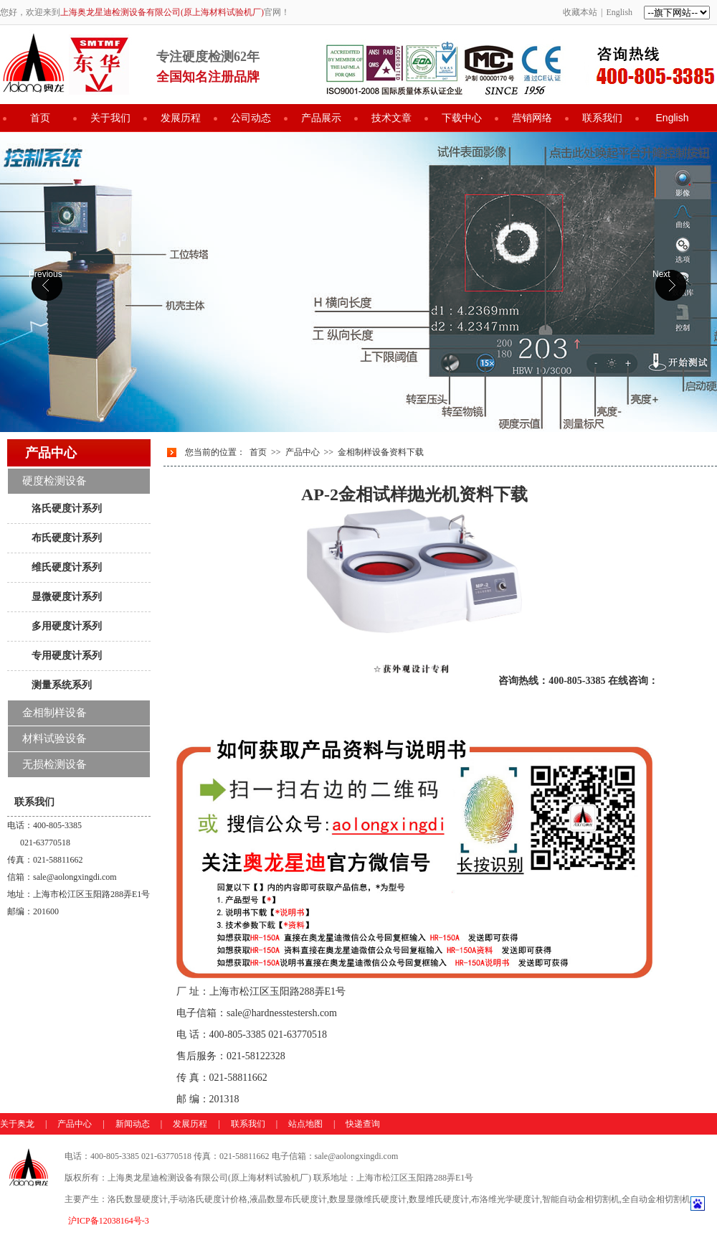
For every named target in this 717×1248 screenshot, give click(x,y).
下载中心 (462, 117)
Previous (45, 274)
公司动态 (251, 117)
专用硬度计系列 (67, 655)
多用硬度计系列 (67, 626)
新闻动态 (132, 1124)
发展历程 (181, 117)
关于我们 (110, 117)
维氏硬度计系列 (67, 567)
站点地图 (305, 1124)
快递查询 (363, 1124)
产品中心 (302, 452)
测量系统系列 (62, 685)
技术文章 (391, 117)
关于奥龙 (17, 1124)
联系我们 (602, 117)
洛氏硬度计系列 (67, 508)
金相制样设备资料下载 (381, 452)
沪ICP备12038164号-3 (108, 1221)
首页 (40, 117)
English (619, 12)
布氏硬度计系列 (67, 537)
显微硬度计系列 (67, 596)
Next (661, 274)
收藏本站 (580, 12)
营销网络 (532, 117)
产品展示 (321, 117)
